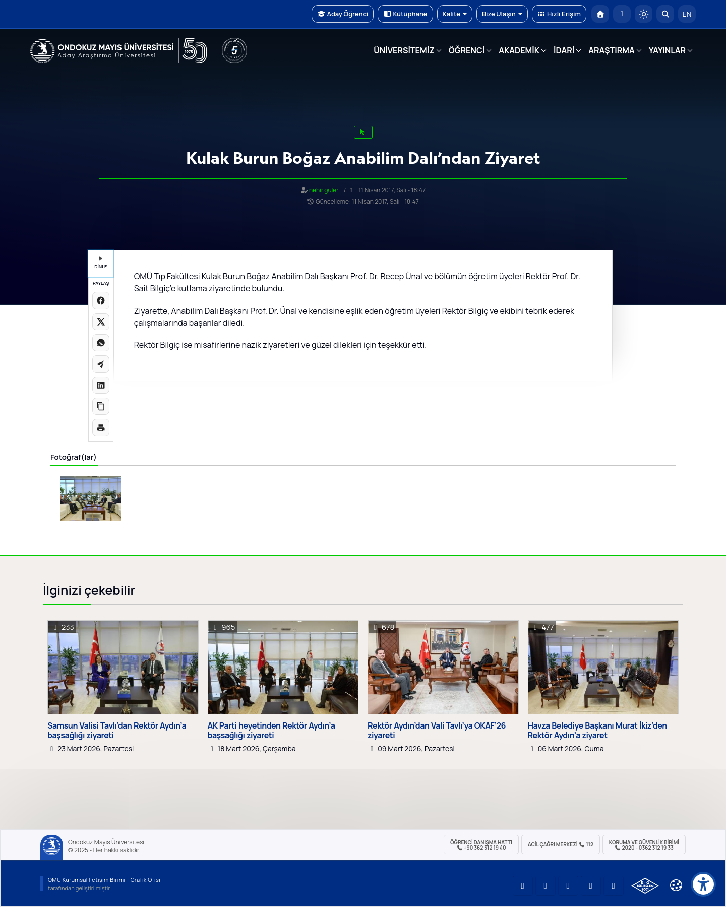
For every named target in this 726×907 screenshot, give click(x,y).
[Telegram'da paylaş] (100, 364)
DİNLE (100, 263)
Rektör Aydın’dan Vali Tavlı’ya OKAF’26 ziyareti (437, 730)
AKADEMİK (519, 50)
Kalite (455, 13)
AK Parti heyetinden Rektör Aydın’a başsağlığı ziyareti (271, 730)
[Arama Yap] (665, 14)
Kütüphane (405, 13)
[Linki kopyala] (100, 406)
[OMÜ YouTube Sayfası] (523, 886)
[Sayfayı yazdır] (100, 427)
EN (687, 14)
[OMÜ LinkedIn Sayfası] (545, 886)
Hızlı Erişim (559, 13)
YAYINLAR (667, 50)
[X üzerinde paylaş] (100, 321)
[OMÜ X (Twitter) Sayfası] (591, 886)
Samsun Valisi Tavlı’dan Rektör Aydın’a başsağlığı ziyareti (116, 730)
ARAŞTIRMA (611, 50)
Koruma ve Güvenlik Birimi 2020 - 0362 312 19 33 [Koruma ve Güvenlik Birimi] (644, 845)
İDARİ (564, 50)
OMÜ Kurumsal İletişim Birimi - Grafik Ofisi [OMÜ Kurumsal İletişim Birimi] (104, 879)
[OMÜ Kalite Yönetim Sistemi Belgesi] (645, 886)
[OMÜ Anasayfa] (600, 14)
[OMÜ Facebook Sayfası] (613, 886)
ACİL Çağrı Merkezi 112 (560, 844)
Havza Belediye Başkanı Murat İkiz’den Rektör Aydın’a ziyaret (597, 730)
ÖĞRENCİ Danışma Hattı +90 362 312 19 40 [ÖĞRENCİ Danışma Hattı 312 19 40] (481, 845)
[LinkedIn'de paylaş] (100, 385)
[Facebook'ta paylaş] (100, 300)
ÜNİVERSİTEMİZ (404, 50)
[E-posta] (622, 14)
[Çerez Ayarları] (676, 885)
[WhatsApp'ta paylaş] (100, 342)
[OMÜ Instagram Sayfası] (568, 886)
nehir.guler (324, 190)
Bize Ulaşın (502, 13)
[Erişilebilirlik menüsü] (703, 884)
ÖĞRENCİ (467, 50)
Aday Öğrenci (342, 13)
